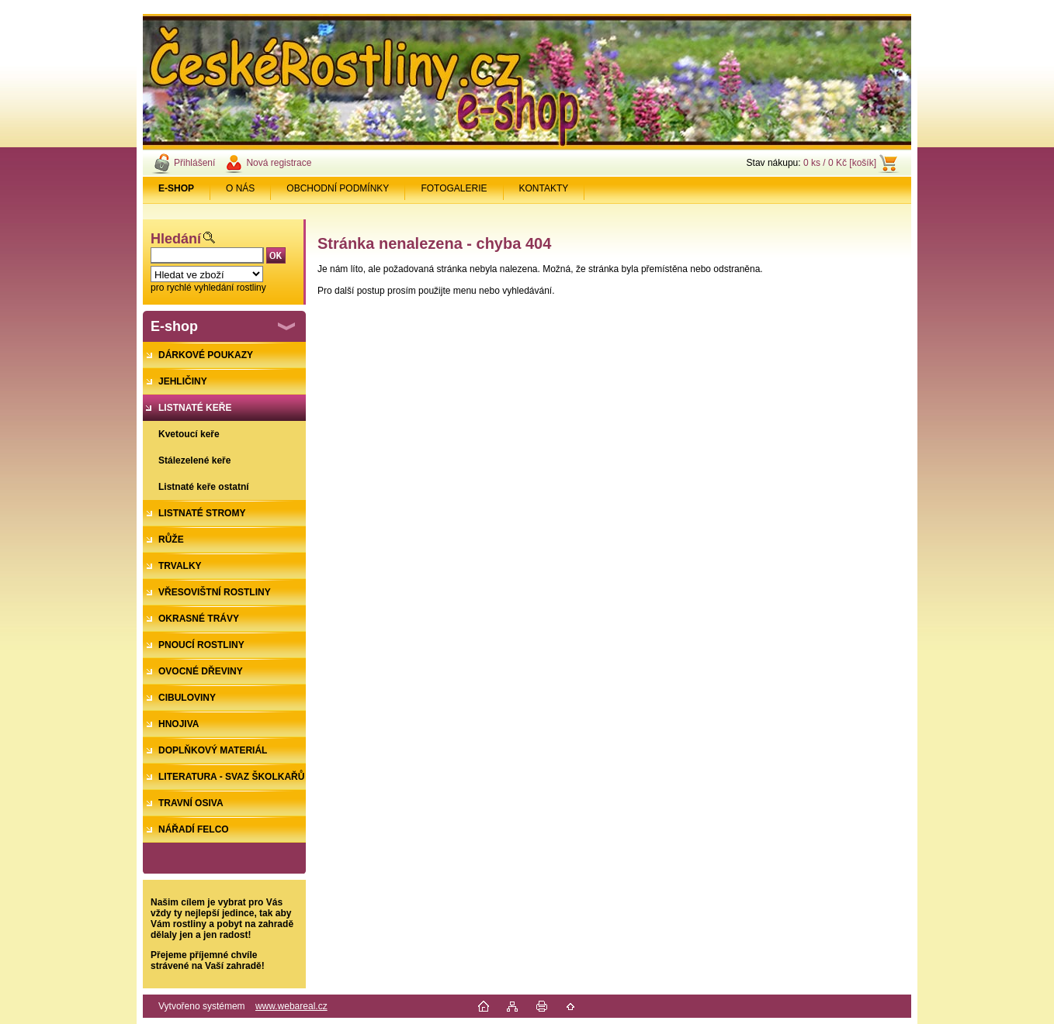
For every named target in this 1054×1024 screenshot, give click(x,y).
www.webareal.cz (291, 1006)
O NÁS (240, 188)
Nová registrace (278, 162)
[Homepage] (176, 188)
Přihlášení (194, 162)
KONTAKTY (544, 188)
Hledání (176, 239)
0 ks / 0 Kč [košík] (839, 162)
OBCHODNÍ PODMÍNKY (337, 188)
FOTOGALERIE (454, 188)
